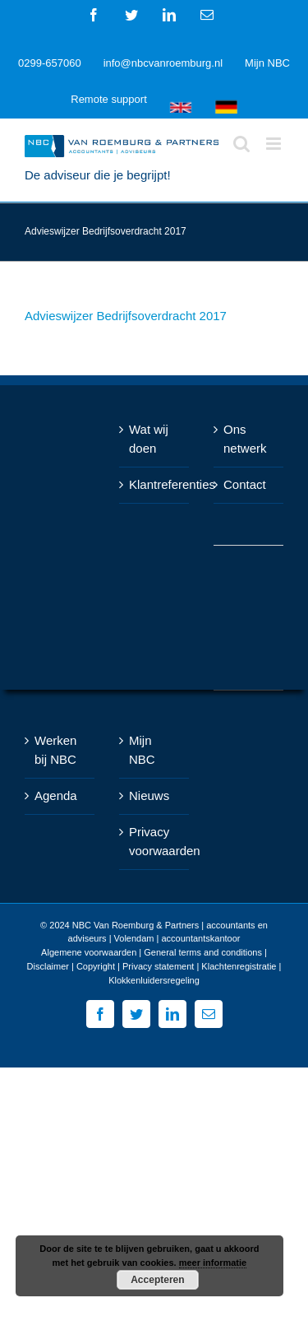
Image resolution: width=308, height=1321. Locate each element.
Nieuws (149, 795)
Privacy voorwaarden (155, 841)
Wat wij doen (148, 438)
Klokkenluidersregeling (154, 980)
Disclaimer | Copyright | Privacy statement (111, 966)
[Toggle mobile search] (241, 143)
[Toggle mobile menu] (274, 143)
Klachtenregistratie (238, 966)
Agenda (55, 795)
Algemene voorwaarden (88, 952)
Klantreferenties (155, 484)
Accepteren (157, 1280)
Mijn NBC (142, 749)
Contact (244, 484)
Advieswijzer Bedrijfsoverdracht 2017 (126, 316)
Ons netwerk (245, 438)
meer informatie (213, 1263)
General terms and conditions (203, 952)
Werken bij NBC (55, 749)
